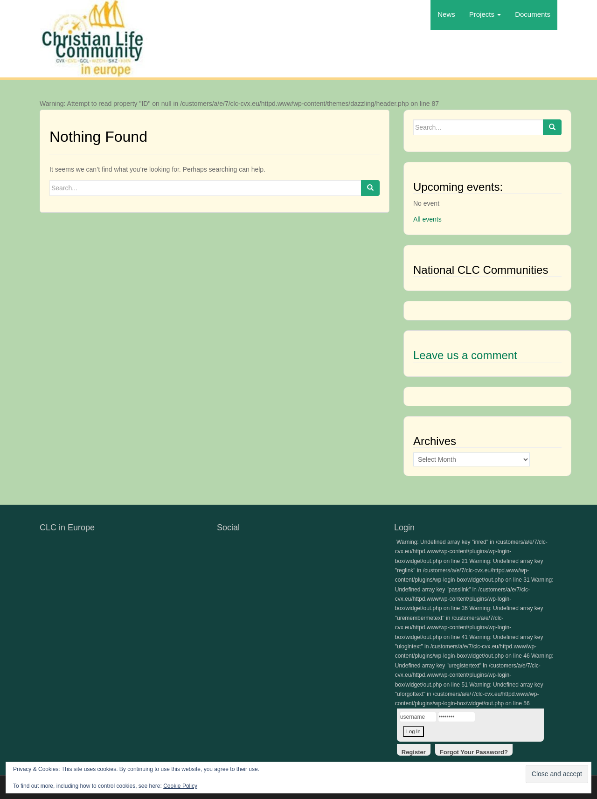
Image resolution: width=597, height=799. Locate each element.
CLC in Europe (67, 527)
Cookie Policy (180, 786)
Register (414, 752)
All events (427, 219)
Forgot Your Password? (474, 752)
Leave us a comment (465, 355)
